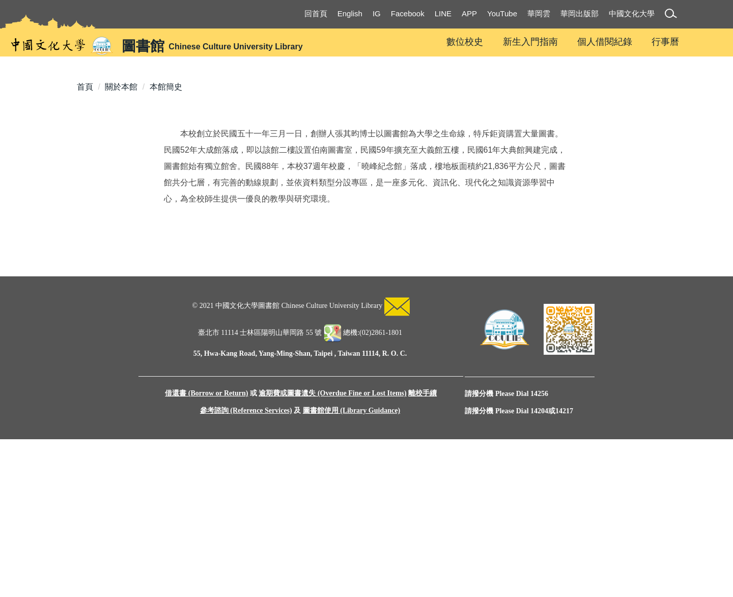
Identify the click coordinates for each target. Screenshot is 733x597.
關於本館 (121, 224)
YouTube (502, 13)
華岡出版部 (579, 13)
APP (469, 13)
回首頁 (315, 13)
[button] (673, 15)
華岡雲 (538, 13)
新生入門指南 (530, 42)
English (349, 13)
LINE (443, 13)
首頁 (85, 224)
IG (377, 13)
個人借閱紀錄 (604, 42)
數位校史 (464, 42)
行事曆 (665, 42)
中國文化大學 (632, 13)
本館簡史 (166, 224)
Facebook (408, 13)
